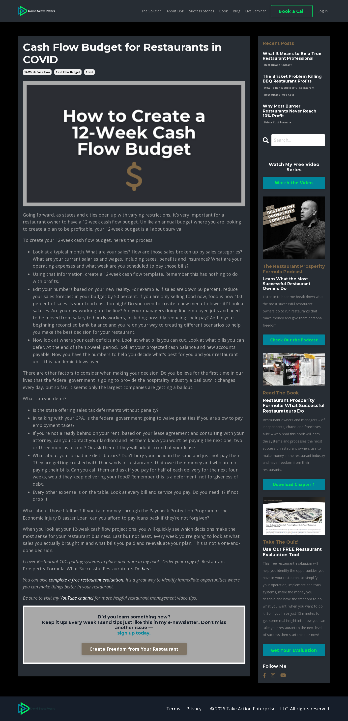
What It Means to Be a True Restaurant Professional (292, 56)
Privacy (194, 709)
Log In (323, 11)
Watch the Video (294, 183)
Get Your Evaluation (294, 650)
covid (89, 72)
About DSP (175, 11)
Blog (236, 11)
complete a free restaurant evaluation (86, 580)
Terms (173, 709)
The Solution (151, 11)
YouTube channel (76, 598)
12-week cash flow (37, 72)
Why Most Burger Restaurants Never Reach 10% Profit (289, 111)
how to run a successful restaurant (289, 87)
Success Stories (201, 11)
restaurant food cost (279, 94)
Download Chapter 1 (294, 484)
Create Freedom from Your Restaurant (134, 649)
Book (223, 11)
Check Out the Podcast (294, 340)
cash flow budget (68, 72)
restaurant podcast (278, 65)
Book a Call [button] (292, 11)
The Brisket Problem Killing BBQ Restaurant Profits (292, 78)
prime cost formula (277, 122)
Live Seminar (255, 11)
